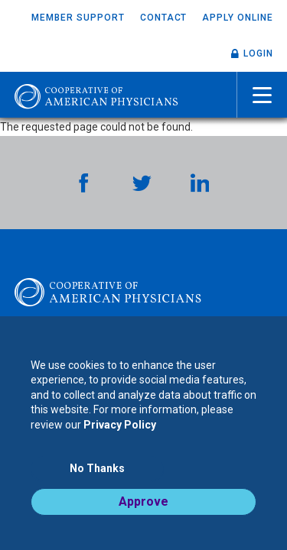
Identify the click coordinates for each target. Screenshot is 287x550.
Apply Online (237, 17)
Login (258, 53)
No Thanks (97, 468)
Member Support (77, 17)
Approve (143, 501)
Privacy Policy (119, 425)
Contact (164, 17)
